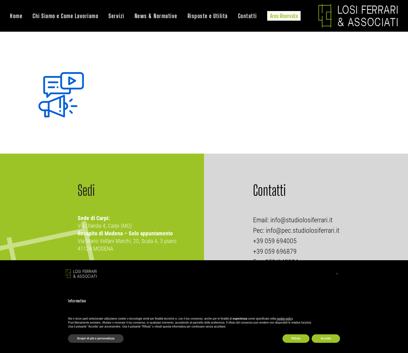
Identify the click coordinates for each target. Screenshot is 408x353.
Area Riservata (284, 15)
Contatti (247, 15)
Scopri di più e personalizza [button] (95, 338)
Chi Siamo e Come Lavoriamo (65, 15)
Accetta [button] (326, 338)
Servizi (116, 15)
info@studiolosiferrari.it (301, 220)
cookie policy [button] (285, 318)
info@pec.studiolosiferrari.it (302, 230)
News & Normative (156, 15)
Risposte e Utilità (208, 15)
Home (16, 15)
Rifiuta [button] (296, 338)
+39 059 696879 (275, 251)
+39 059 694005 (275, 241)
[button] (337, 273)
